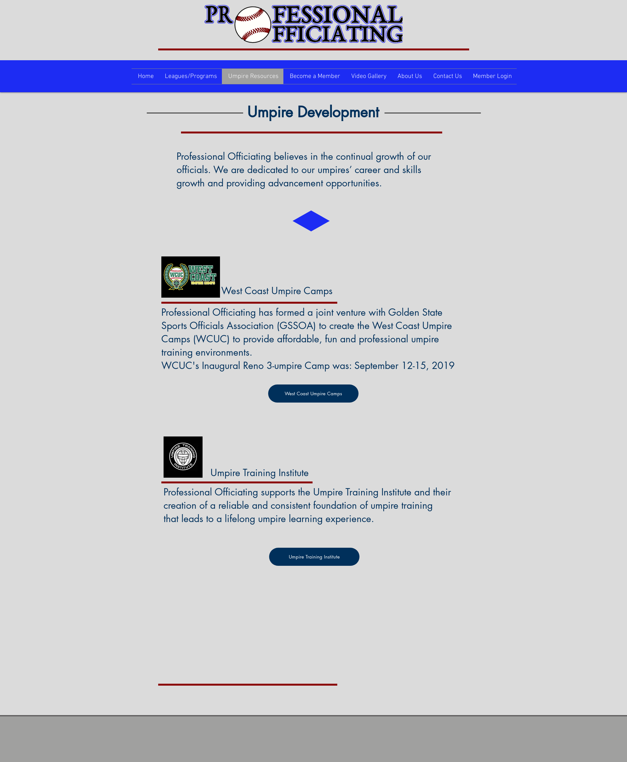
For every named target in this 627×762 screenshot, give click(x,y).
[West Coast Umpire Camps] (313, 393)
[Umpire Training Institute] (314, 557)
